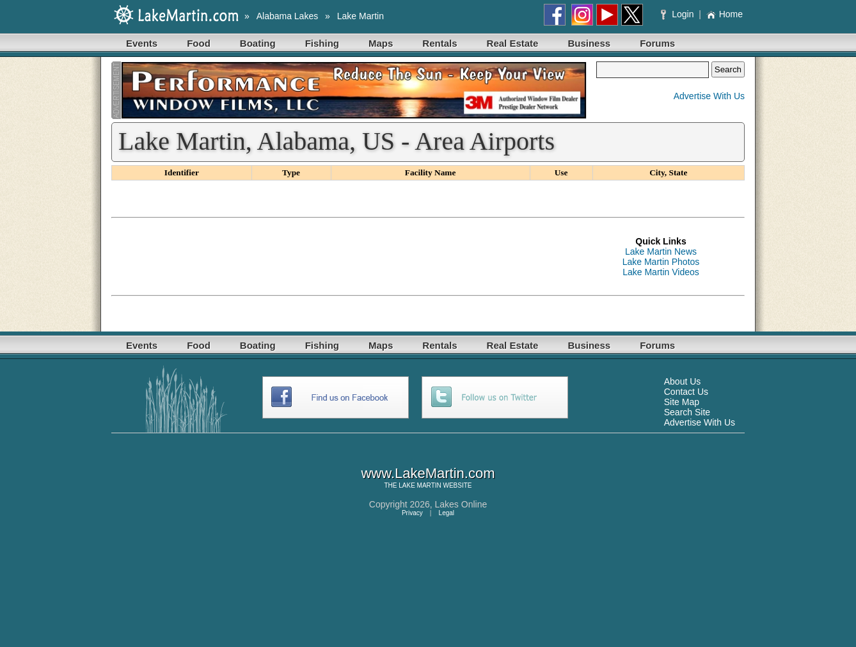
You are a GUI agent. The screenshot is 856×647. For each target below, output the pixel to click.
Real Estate (513, 43)
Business (588, 43)
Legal (446, 512)
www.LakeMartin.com (428, 473)
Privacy (412, 512)
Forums (657, 43)
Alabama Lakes (288, 16)
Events (141, 43)
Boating (258, 43)
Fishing (322, 43)
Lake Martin (360, 16)
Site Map (681, 402)
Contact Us (686, 392)
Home (724, 14)
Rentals (439, 43)
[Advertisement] (344, 256)
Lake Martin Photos (661, 262)
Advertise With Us (709, 96)
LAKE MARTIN (420, 485)
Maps (381, 43)
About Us (682, 381)
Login (678, 14)
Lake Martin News (661, 251)
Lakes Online (461, 504)
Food (198, 43)
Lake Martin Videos (660, 272)
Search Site (687, 412)
